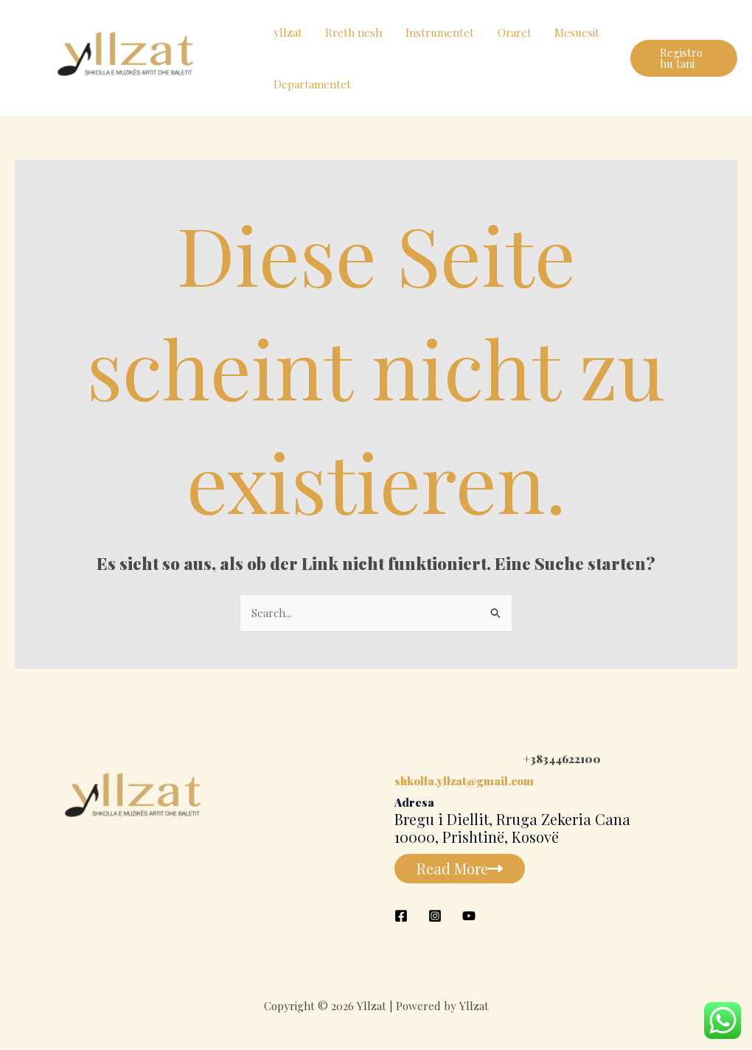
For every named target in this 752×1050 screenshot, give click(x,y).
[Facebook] (401, 915)
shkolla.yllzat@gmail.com (464, 780)
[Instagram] (435, 915)
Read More (460, 868)
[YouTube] (469, 915)
